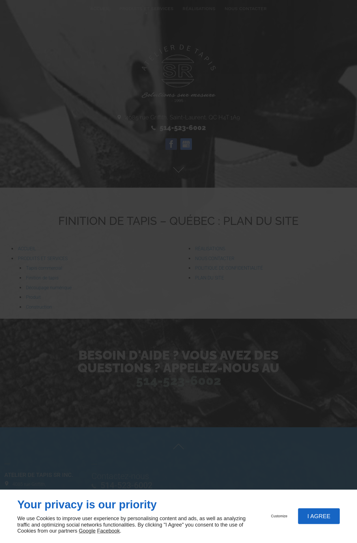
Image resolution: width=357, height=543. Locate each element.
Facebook (108, 531)
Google (87, 531)
